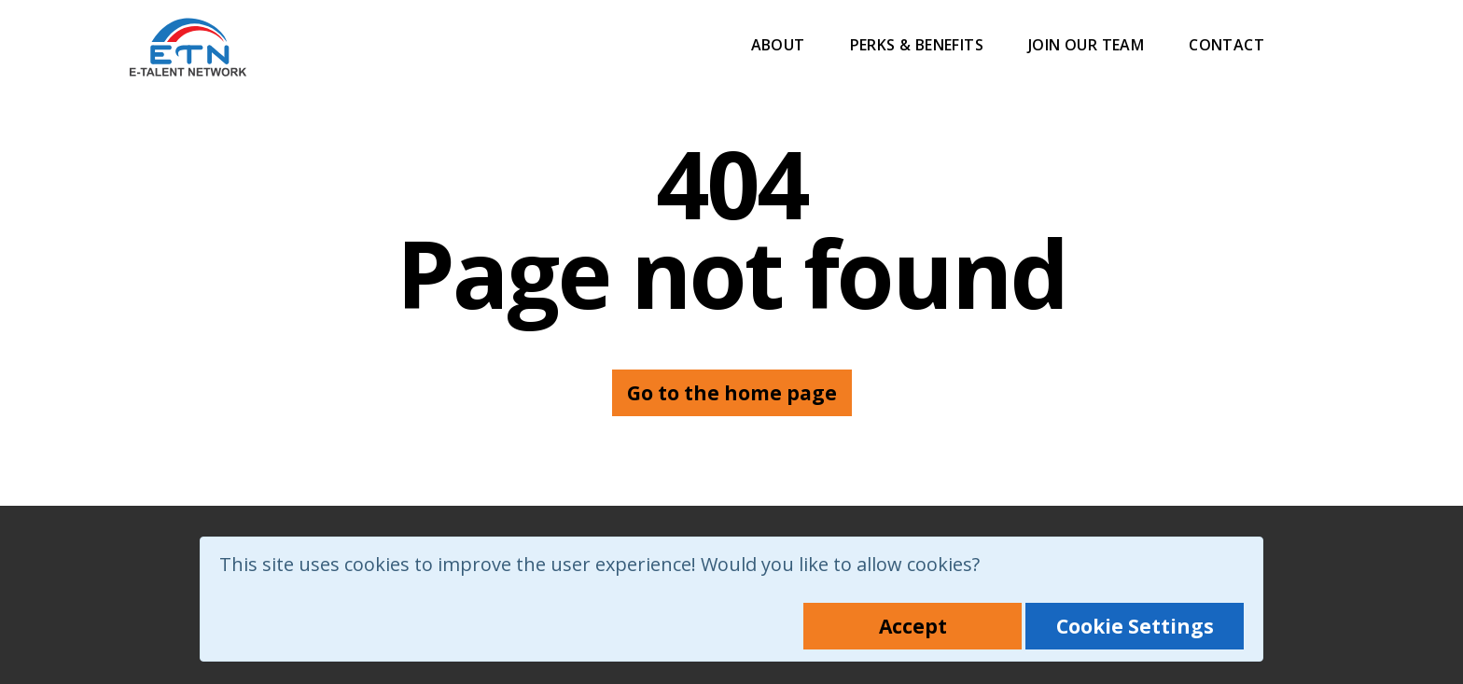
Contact (1226, 45)
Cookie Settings (1135, 626)
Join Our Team (1086, 45)
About (778, 45)
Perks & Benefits (916, 45)
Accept (913, 626)
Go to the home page (732, 393)
